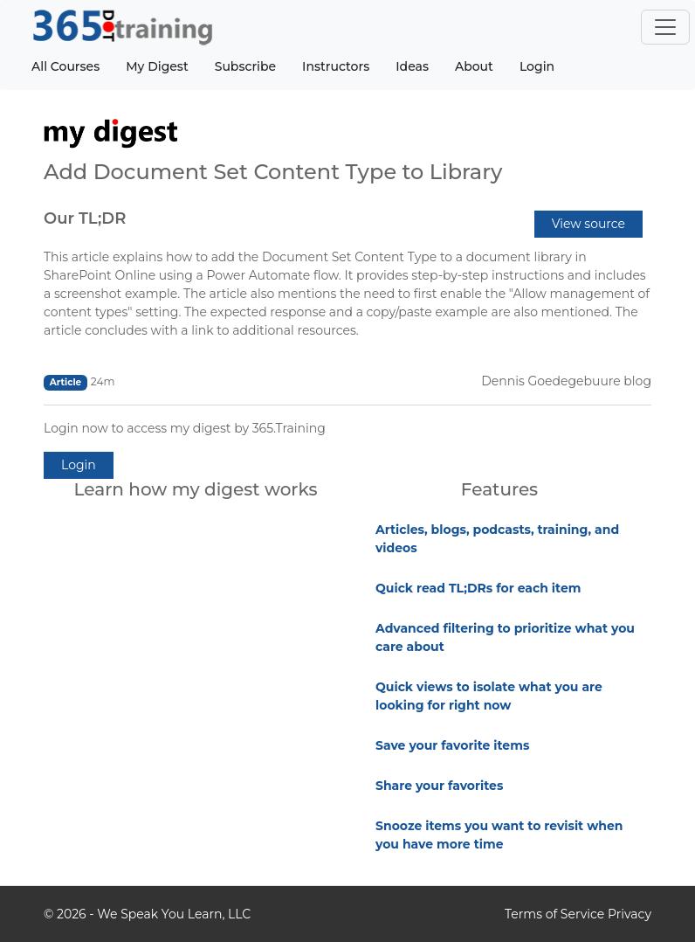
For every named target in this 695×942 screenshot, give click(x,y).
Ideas (412, 66)
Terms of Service (554, 914)
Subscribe (245, 66)
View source (588, 224)
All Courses (65, 66)
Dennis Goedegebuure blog (566, 381)
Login (537, 66)
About (474, 66)
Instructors (335, 66)
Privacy (629, 914)
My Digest (157, 66)
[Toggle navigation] (665, 27)
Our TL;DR (85, 218)
